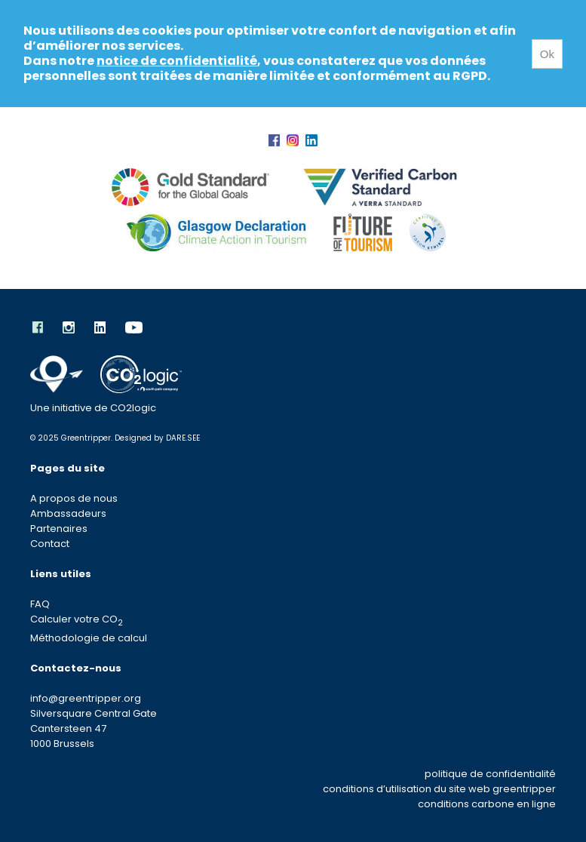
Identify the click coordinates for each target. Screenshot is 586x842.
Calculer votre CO (76, 619)
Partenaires (58, 528)
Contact (49, 543)
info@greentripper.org (85, 698)
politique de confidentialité (490, 774)
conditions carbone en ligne (487, 804)
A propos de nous (74, 498)
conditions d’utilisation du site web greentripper (439, 789)
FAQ (40, 604)
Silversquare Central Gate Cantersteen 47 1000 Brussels (93, 728)
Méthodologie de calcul (88, 638)
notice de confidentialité (177, 60)
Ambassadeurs (68, 513)
